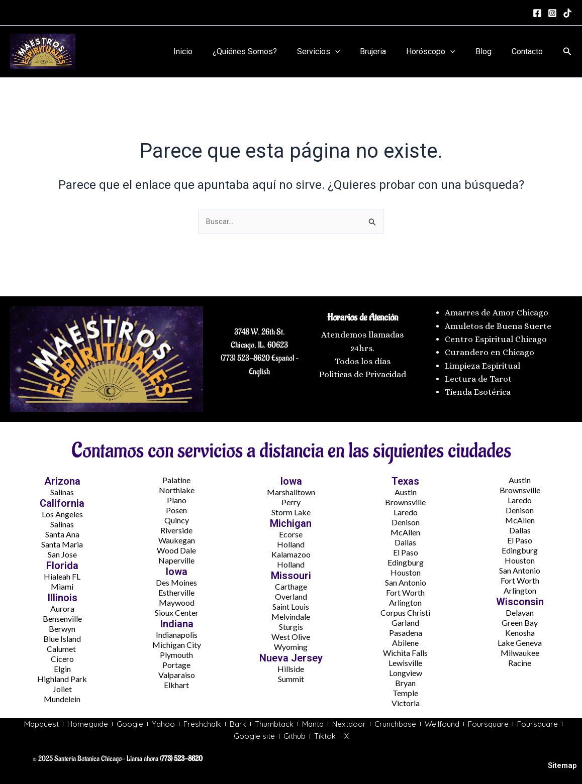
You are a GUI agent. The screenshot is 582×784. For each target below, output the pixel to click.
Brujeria (387, 51)
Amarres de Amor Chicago (496, 310)
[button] (567, 51)
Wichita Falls (405, 650)
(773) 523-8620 (245, 356)
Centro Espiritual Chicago (496, 337)
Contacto (529, 51)
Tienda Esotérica (479, 390)
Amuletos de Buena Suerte (498, 323)
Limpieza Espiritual (482, 363)
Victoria (406, 701)
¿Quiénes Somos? (267, 51)
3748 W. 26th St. (259, 329)
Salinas (62, 490)
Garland (405, 620)
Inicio (209, 51)
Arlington (405, 600)
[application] (353, 52)
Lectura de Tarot (478, 377)
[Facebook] (537, 13)
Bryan (405, 681)
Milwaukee (520, 650)
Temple (405, 691)
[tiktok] (567, 13)
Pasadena (405, 630)
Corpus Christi (405, 610)
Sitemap (562, 765)
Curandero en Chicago (489, 350)
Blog (489, 51)
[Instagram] (552, 13)
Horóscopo (440, 52)
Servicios (336, 52)
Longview (405, 671)
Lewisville (405, 660)
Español (282, 356)
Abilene (405, 640)
